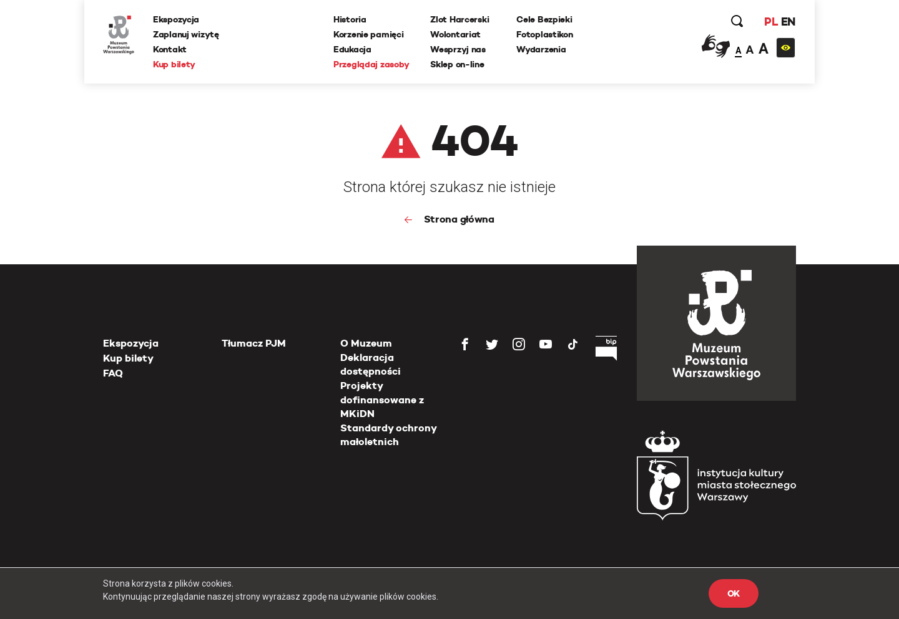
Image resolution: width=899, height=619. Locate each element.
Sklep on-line (457, 64)
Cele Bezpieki (544, 19)
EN (788, 21)
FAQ (113, 373)
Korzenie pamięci (368, 34)
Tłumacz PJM (254, 343)
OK (733, 593)
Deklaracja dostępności (370, 364)
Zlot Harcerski (459, 19)
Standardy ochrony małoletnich (388, 434)
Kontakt (170, 49)
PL (771, 21)
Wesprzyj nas (458, 49)
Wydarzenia (541, 49)
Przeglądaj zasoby (371, 64)
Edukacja (352, 49)
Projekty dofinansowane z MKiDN (382, 399)
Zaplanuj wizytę (186, 34)
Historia (349, 19)
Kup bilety (174, 64)
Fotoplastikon (544, 34)
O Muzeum (366, 343)
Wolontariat (455, 34)
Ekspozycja (176, 19)
